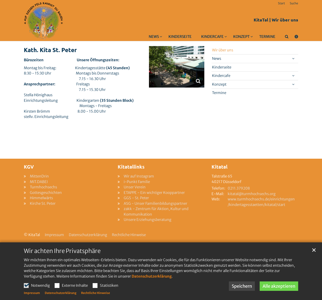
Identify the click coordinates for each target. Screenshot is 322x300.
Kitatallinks (131, 167)
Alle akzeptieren (279, 286)
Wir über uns (126, 36)
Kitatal (219, 167)
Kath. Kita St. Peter (50, 50)
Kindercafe (221, 75)
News (216, 58)
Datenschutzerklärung (152, 276)
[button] (152, 37)
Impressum (32, 293)
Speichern (242, 286)
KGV (29, 167)
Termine (267, 36)
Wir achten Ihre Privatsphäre (62, 251)
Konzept (219, 84)
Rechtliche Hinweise (95, 293)
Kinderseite (180, 36)
